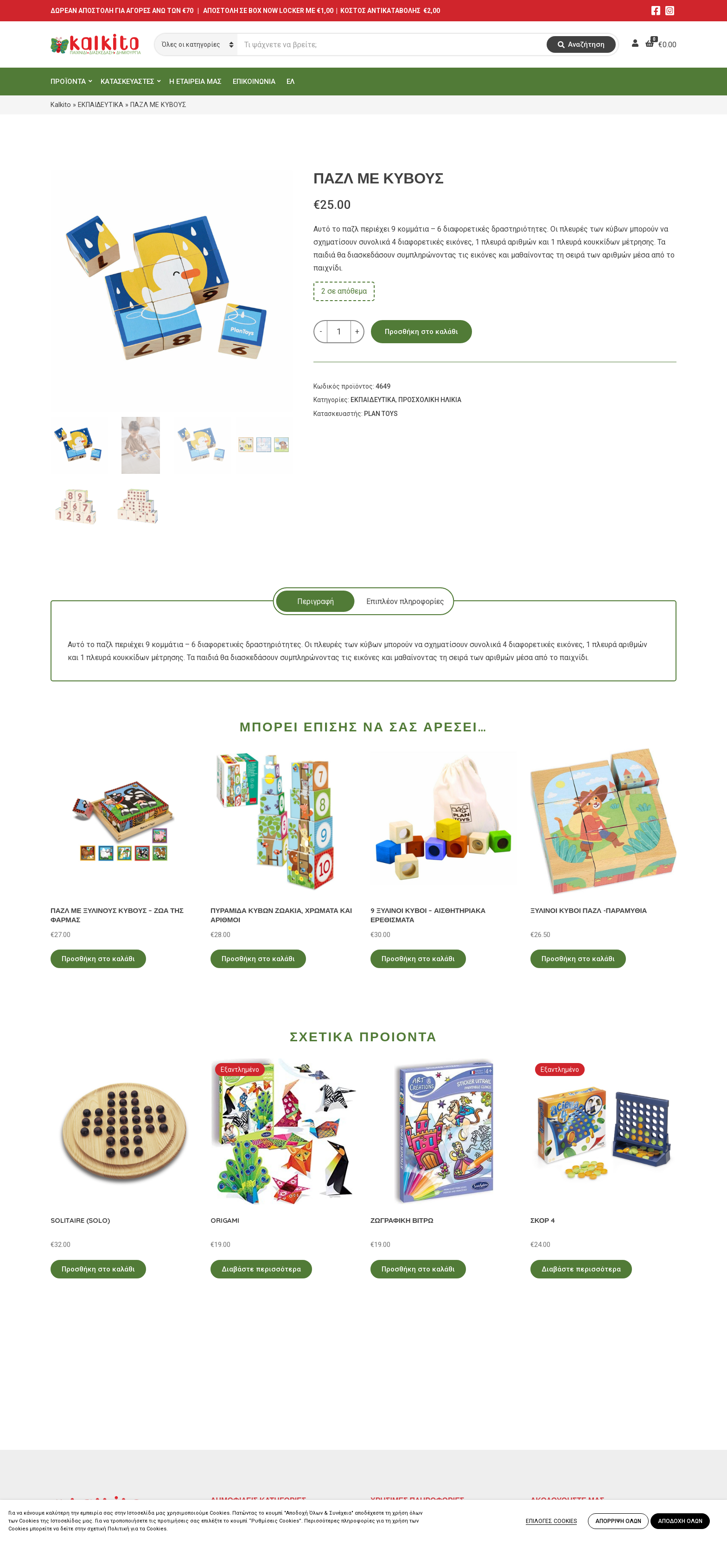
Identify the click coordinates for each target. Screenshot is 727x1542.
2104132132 (71, 1476)
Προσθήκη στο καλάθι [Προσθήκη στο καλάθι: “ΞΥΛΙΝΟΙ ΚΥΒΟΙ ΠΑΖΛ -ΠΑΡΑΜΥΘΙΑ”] (578, 959)
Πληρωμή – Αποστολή (407, 1427)
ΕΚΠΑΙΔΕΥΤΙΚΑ (100, 104)
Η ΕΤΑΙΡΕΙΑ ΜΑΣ (195, 81)
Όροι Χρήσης (391, 1414)
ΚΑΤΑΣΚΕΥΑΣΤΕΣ (127, 81)
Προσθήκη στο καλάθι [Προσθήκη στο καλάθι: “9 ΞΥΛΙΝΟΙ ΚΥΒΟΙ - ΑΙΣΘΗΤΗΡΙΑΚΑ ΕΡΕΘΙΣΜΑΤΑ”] (418, 959)
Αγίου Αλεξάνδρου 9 (84, 1420)
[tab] (315, 601)
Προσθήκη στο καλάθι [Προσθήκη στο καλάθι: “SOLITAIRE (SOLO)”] (98, 1269)
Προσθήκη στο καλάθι (421, 331)
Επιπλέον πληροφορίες (405, 601)
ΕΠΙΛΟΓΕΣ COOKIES (551, 1521)
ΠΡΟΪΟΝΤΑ (68, 81)
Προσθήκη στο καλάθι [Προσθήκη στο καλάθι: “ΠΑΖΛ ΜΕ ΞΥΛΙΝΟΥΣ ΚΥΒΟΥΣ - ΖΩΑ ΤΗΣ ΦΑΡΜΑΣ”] (98, 959)
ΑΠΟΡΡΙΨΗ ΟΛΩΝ (618, 1521)
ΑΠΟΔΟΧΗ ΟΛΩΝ (680, 1521)
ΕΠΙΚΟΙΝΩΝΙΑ (254, 81)
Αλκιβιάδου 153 (77, 1464)
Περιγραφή (315, 601)
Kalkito (61, 104)
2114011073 (71, 1431)
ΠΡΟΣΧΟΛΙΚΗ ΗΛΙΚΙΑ (429, 399)
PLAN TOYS (381, 413)
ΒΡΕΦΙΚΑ (225, 1440)
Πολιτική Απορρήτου (405, 1400)
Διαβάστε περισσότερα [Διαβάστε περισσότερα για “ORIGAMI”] (261, 1269)
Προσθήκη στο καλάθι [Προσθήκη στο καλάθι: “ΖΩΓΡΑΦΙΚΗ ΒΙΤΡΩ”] (418, 1269)
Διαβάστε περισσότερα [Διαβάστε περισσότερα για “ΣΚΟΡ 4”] (581, 1269)
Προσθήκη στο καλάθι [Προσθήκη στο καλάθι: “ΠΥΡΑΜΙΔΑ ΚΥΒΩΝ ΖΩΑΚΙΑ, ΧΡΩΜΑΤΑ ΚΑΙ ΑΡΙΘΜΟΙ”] (258, 959)
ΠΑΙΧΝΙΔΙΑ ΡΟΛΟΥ (242, 1427)
